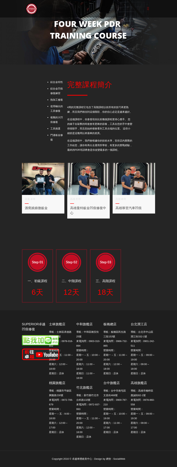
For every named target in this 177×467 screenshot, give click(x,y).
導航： (134, 331)
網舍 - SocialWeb (115, 458)
